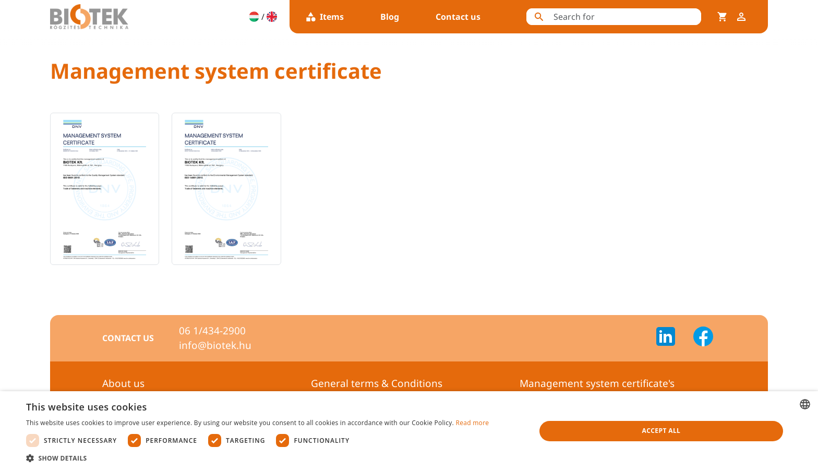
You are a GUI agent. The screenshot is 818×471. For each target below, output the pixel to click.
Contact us (458, 16)
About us (123, 383)
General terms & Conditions (376, 383)
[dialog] (409, 431)
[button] (257, 458)
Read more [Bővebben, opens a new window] (472, 422)
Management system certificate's (597, 383)
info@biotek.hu (215, 345)
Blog (389, 16)
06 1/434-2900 (212, 330)
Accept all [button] (661, 430)
